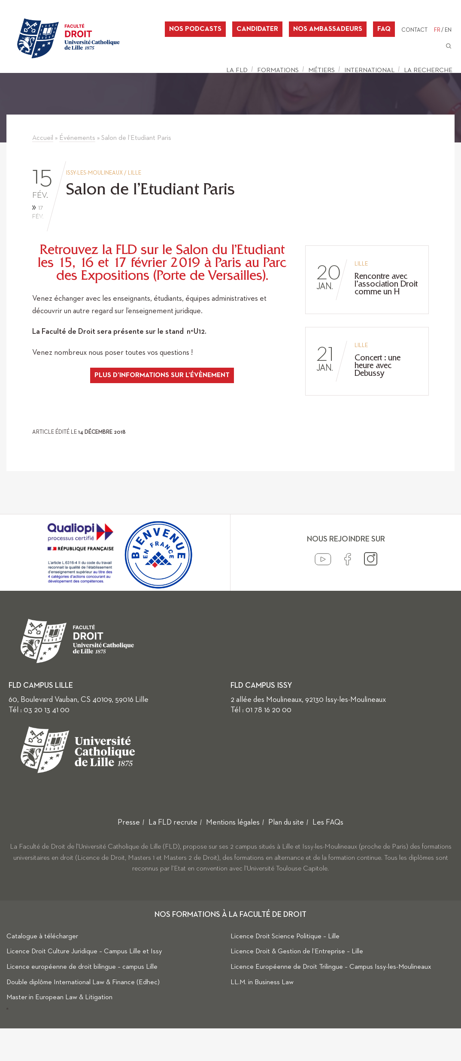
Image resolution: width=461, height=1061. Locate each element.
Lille (134, 173)
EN (448, 30)
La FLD (237, 70)
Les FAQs (327, 822)
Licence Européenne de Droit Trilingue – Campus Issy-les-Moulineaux (330, 967)
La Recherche (428, 70)
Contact (414, 30)
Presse (129, 822)
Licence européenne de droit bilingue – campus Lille (82, 967)
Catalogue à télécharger (42, 936)
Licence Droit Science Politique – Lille (285, 936)
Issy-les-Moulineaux (94, 173)
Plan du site (286, 822)
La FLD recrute (173, 822)
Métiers (321, 70)
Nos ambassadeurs (327, 29)
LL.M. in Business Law (262, 982)
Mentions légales (233, 822)
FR (437, 30)
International (369, 70)
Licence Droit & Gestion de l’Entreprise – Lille (296, 951)
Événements (77, 138)
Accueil (42, 138)
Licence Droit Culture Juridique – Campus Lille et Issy (84, 951)
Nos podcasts (195, 29)
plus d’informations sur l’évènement (162, 375)
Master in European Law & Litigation (59, 997)
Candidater (257, 29)
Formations (278, 70)
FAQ (384, 29)
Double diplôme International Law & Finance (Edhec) (83, 982)
